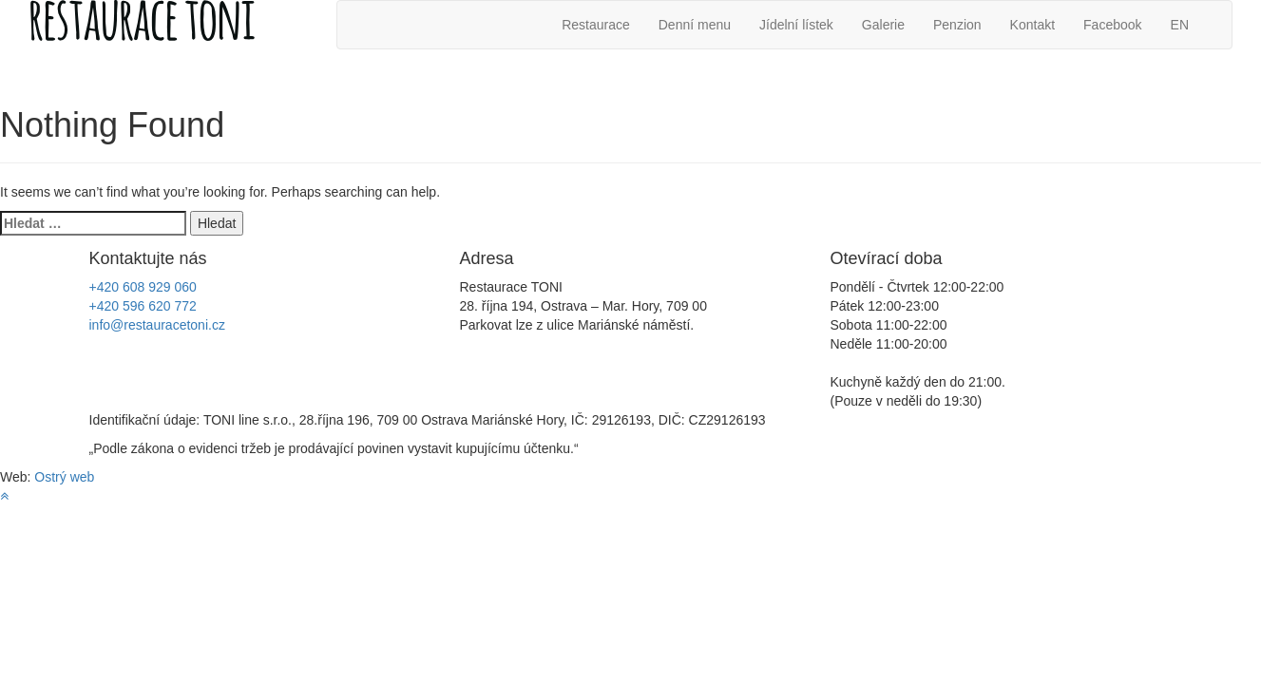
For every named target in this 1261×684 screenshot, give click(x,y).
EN (1180, 24)
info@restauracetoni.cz (157, 324)
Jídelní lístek (796, 24)
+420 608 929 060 (143, 286)
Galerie (883, 24)
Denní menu (695, 24)
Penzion (957, 24)
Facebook (1112, 24)
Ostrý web (64, 476)
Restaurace (596, 24)
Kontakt (1032, 24)
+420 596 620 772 (143, 306)
